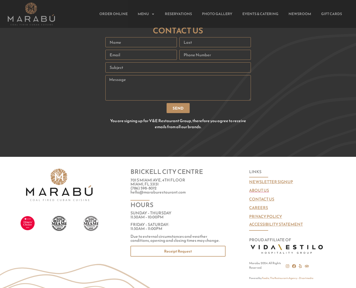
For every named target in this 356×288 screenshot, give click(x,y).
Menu (146, 14)
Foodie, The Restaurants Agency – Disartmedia (287, 278)
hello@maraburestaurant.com (158, 192)
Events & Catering (260, 14)
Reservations (178, 14)
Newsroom (300, 14)
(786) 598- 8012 (143, 188)
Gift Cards (331, 14)
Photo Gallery (217, 14)
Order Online (113, 14)
